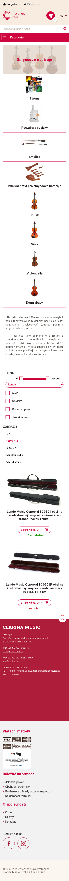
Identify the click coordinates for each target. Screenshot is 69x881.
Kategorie (17, 37)
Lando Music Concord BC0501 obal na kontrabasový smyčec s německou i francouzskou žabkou (34, 515)
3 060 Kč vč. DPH (32, 529)
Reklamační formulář (18, 796)
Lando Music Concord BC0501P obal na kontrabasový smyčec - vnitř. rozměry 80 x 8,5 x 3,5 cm (34, 588)
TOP (8, 433)
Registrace (14, 4)
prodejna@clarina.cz (13, 651)
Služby (9, 817)
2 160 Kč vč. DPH (32, 602)
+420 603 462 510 (11, 658)
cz (62, 15)
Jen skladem (20, 417)
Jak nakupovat (14, 782)
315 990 (56, 378)
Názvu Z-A (11, 448)
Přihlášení (33, 4)
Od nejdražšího (14, 462)
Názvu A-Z (12, 440)
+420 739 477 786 (11, 648)
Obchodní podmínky (18, 786)
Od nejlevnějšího (14, 455)
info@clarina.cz (10, 661)
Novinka (17, 401)
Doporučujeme (21, 409)
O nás (9, 812)
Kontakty (10, 821)
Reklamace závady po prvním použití (28, 791)
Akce (15, 393)
